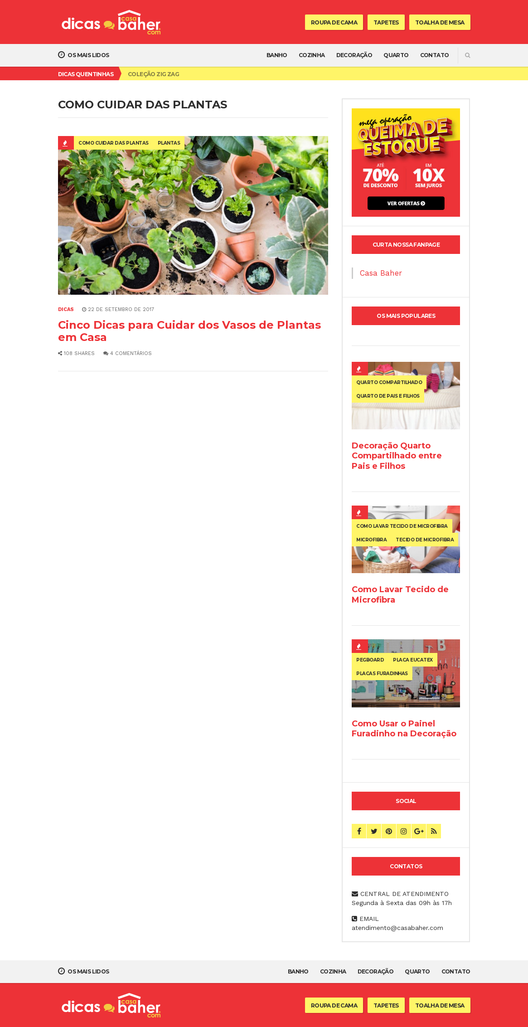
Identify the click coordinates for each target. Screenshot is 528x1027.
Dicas (66, 309)
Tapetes (386, 22)
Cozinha (312, 55)
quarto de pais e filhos (388, 396)
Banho (276, 55)
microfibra (371, 540)
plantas (169, 143)
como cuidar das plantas (113, 143)
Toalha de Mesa (440, 22)
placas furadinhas (382, 674)
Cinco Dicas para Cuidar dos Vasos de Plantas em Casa (189, 331)
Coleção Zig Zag (153, 74)
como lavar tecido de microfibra (402, 526)
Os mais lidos (83, 55)
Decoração (354, 55)
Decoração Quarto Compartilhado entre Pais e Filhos (397, 456)
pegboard (370, 660)
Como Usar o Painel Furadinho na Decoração (404, 729)
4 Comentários (127, 353)
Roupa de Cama (334, 22)
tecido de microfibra (425, 540)
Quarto (395, 55)
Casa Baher (381, 272)
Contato (434, 55)
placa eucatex (413, 660)
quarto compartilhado (389, 382)
